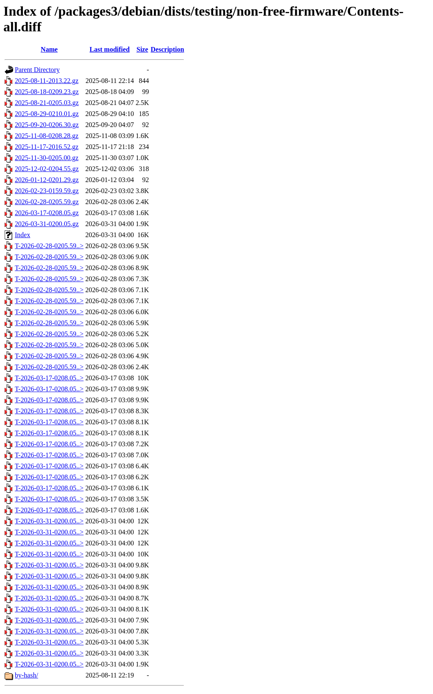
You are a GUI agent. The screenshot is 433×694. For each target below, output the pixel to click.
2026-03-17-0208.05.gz (47, 212)
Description (167, 49)
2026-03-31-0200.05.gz (47, 223)
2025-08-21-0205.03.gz (47, 102)
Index (22, 234)
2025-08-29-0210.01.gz (47, 113)
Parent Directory (37, 69)
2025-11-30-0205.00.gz (47, 157)
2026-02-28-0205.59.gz (47, 201)
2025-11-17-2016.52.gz (47, 146)
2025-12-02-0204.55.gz (47, 168)
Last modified (110, 49)
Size (142, 49)
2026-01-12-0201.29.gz (47, 179)
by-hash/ (26, 675)
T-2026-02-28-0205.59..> (49, 245)
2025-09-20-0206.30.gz (47, 124)
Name (49, 49)
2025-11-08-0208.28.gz (47, 135)
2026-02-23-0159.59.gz (47, 190)
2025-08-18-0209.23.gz (47, 91)
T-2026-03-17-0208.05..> (49, 378)
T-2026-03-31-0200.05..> (49, 521)
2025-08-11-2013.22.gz (47, 80)
